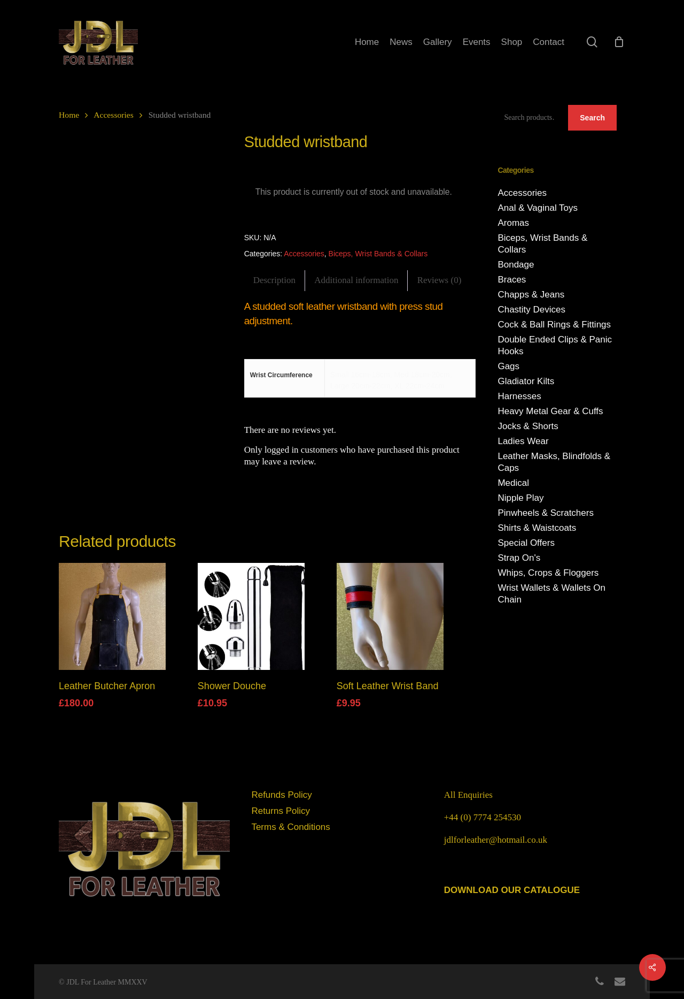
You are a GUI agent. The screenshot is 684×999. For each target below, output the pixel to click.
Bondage (516, 265)
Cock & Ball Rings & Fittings (554, 324)
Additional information (356, 280)
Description (274, 280)
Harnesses (519, 396)
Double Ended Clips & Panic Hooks (555, 345)
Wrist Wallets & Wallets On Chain (551, 594)
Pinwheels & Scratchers (546, 513)
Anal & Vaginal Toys (538, 208)
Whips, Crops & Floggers (548, 573)
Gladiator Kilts (526, 381)
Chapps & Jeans (531, 294)
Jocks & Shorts (528, 426)
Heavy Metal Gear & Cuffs (550, 411)
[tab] (274, 280)
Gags (508, 366)
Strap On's (519, 558)
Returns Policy (280, 811)
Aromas (513, 223)
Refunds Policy (281, 795)
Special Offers (526, 543)
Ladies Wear (523, 441)
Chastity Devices (531, 309)
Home (69, 114)
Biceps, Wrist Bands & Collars (378, 253)
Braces (512, 279)
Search (592, 117)
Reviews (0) (439, 280)
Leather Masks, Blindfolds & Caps (554, 462)
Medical (513, 483)
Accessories (114, 114)
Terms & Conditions (290, 827)
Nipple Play (520, 498)
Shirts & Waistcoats (537, 528)
